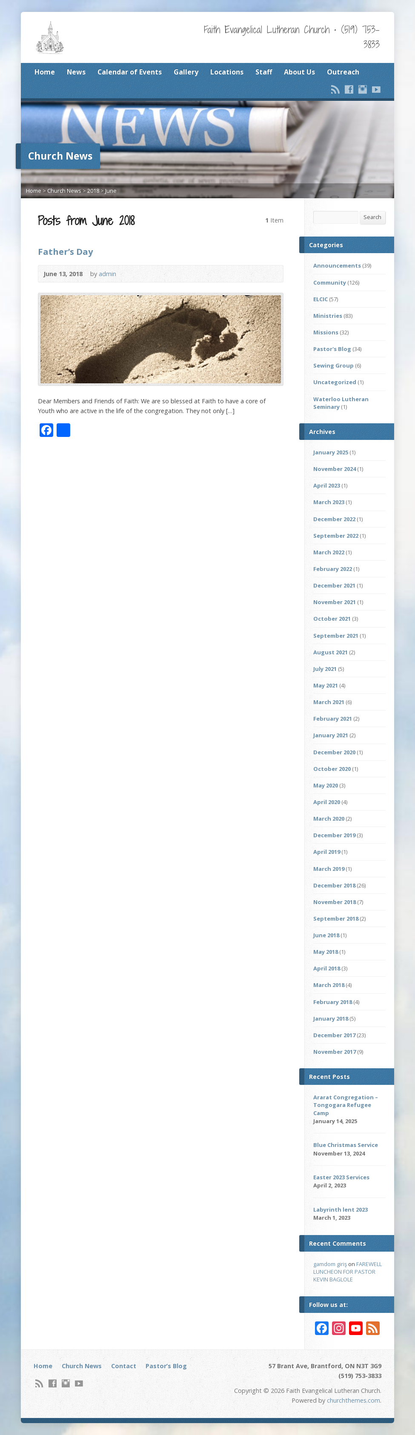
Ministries (327, 316)
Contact (123, 1366)
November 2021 (334, 602)
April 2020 (326, 802)
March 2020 (328, 818)
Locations (226, 72)
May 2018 (325, 952)
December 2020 (334, 752)
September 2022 (335, 535)
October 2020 (332, 769)
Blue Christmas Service (345, 1145)
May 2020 (325, 785)
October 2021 (332, 618)
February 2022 (332, 569)
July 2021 (325, 669)
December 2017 (334, 1035)
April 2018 (326, 968)
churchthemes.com (353, 1400)
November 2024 (334, 469)
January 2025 (330, 452)
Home (44, 72)
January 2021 (330, 735)
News (76, 72)
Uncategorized (334, 382)
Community (329, 282)
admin (107, 274)
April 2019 (326, 852)
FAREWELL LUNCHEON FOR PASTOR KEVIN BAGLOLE (347, 1271)
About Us (299, 72)
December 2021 (334, 585)
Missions (325, 332)
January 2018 (330, 1018)
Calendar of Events (129, 72)
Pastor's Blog (332, 349)
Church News (64, 190)
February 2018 (332, 1002)
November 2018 (334, 902)
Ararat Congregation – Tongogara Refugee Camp (345, 1104)
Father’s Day (65, 251)
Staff (263, 72)
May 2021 (325, 685)
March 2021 (328, 702)
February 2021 (332, 718)
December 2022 (334, 519)
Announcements (337, 265)
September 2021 (335, 635)
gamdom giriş (330, 1264)
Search (372, 217)
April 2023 (326, 485)
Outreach (343, 72)
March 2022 (328, 552)
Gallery (186, 72)
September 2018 (335, 918)
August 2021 (330, 652)
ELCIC (320, 299)
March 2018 (328, 985)
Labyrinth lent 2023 (340, 1209)
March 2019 (328, 869)
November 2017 (334, 1052)
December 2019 (334, 835)
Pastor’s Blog (166, 1366)
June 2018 (326, 935)
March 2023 (328, 502)
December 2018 (334, 885)
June (111, 190)
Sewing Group (333, 365)
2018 (93, 190)
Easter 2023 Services (341, 1177)
